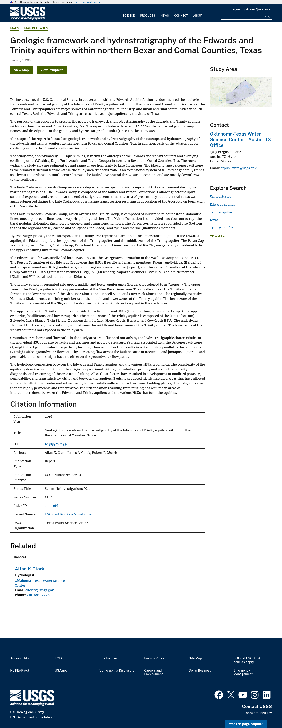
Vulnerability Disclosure (116, 670)
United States (220, 196)
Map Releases (36, 28)
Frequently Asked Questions (250, 9)
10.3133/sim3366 (57, 444)
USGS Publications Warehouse (68, 514)
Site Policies (108, 658)
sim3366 (51, 506)
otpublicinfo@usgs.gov (238, 168)
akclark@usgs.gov (39, 590)
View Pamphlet (52, 70)
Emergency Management (243, 672)
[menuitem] (128, 13)
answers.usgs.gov (259, 713)
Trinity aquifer (221, 212)
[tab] (20, 556)
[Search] (268, 16)
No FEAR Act (19, 670)
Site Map (195, 658)
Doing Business (200, 670)
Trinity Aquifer (221, 228)
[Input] (246, 16)
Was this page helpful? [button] (246, 724)
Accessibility (19, 658)
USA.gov (61, 670)
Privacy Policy (154, 658)
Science (129, 15)
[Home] (27, 19)
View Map (21, 70)
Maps (14, 28)
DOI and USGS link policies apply (247, 660)
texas (214, 220)
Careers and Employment (153, 672)
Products (147, 15)
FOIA (58, 658)
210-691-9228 (38, 595)
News (165, 15)
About (197, 15)
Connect (181, 15)
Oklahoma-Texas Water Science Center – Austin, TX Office (240, 139)
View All (217, 236)
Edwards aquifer (222, 204)
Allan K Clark (29, 568)
